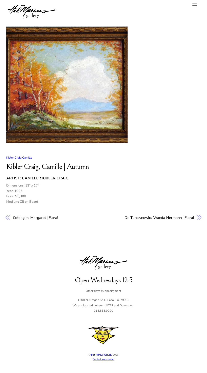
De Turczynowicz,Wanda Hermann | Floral (159, 217)
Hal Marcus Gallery (101, 354)
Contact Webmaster (103, 359)
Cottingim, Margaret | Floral (35, 217)
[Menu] (195, 5)
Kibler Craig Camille (19, 158)
